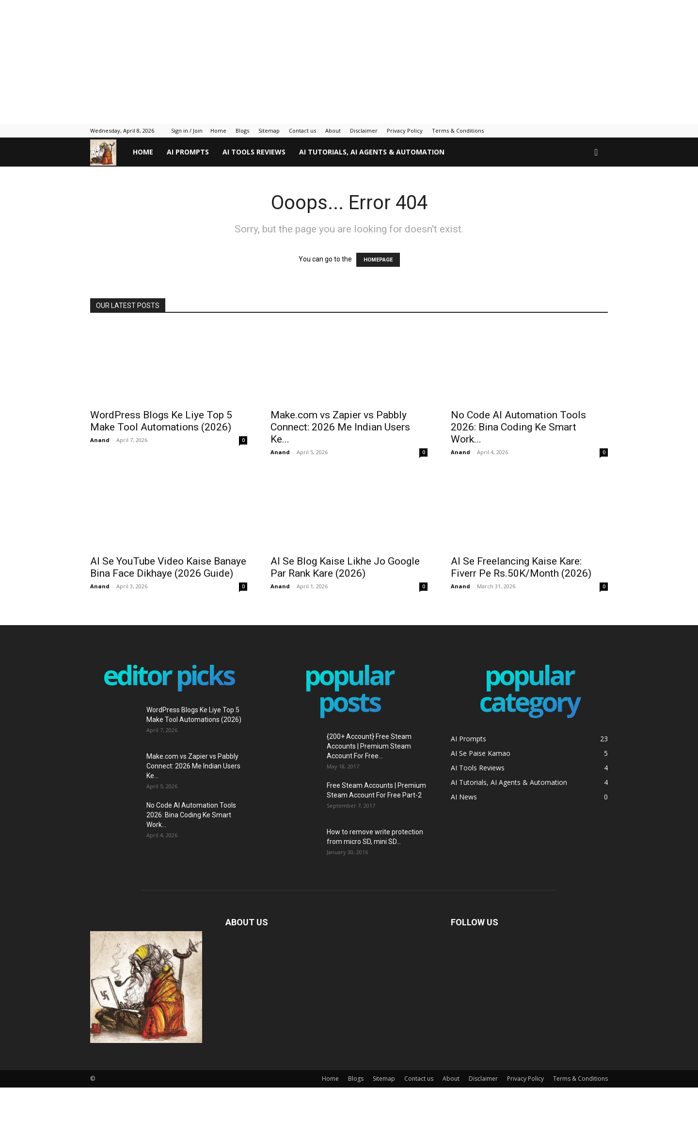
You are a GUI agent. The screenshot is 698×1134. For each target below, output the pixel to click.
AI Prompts (188, 151)
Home (218, 130)
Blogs (242, 130)
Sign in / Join (187, 130)
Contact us (302, 130)
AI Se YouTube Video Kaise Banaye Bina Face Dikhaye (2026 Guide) (168, 567)
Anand (100, 440)
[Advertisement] (235, 60)
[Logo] (108, 152)
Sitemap (269, 130)
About (333, 130)
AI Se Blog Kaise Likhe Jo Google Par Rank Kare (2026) (345, 567)
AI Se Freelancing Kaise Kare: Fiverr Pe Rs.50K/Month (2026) (521, 567)
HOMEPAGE (378, 260)
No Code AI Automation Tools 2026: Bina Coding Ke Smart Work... (518, 427)
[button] (596, 152)
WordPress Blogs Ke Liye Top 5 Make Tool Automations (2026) (161, 421)
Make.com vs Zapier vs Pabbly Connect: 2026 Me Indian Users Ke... (340, 427)
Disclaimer (364, 130)
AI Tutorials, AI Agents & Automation (371, 151)
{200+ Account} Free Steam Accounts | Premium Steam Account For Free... (369, 746)
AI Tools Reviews (254, 151)
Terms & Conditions (458, 130)
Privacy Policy (405, 130)
